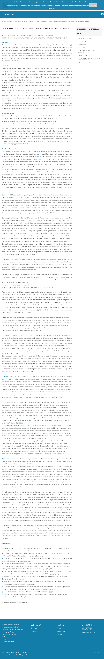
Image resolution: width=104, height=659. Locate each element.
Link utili (59, 634)
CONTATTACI (87, 625)
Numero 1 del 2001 (53, 21)
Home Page (10, 21)
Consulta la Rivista (34, 21)
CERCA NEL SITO (88, 633)
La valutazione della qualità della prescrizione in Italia (74, 21)
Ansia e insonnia (83, 55)
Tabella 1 (5, 225)
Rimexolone (82, 44)
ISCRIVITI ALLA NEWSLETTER (87, 628)
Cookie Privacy (61, 631)
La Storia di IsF (35, 625)
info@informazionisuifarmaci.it (12, 639)
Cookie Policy (52, 8)
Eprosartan (82, 47)
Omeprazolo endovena (85, 63)
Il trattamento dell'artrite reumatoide (86, 51)
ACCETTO (93, 5)
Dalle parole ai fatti (84, 38)
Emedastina (82, 41)
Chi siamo (33, 628)
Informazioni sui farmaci (21, 21)
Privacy (59, 628)
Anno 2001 (43, 21)
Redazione (34, 631)
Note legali (60, 625)
